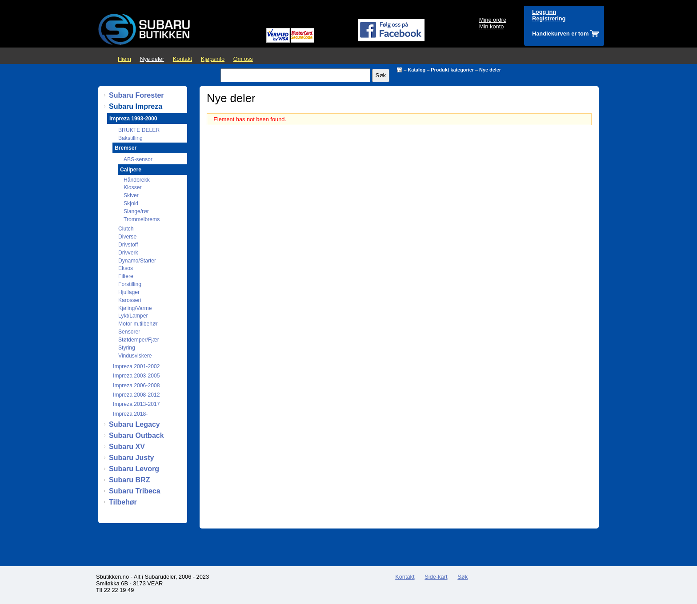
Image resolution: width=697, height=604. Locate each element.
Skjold (131, 203)
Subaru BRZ (129, 480)
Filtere (125, 276)
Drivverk (128, 253)
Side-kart (436, 576)
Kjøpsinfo (212, 59)
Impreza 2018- (130, 414)
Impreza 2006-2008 (136, 385)
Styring (126, 348)
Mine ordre (492, 19)
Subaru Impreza (135, 106)
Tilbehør (123, 502)
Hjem (124, 59)
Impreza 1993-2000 (133, 118)
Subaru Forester (136, 95)
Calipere (130, 170)
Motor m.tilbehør (138, 324)
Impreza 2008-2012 (136, 395)
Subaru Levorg (134, 469)
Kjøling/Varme (135, 308)
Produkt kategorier (452, 69)
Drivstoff (128, 245)
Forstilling (129, 284)
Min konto (491, 26)
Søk (462, 576)
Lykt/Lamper (133, 316)
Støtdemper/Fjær (138, 340)
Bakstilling (130, 138)
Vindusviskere (135, 356)
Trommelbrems (142, 219)
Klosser (133, 187)
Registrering (548, 18)
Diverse (127, 237)
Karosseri (129, 300)
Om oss (243, 59)
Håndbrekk (137, 180)
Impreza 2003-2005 (136, 376)
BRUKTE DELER (139, 130)
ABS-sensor (138, 159)
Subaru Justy (131, 457)
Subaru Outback (136, 435)
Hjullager (129, 292)
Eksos (125, 268)
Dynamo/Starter (137, 261)
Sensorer (129, 332)
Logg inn (544, 11)
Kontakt (182, 59)
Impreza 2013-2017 (136, 404)
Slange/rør (136, 211)
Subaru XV (127, 446)
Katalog (416, 69)
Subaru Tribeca (134, 491)
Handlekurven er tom (560, 33)
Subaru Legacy (134, 424)
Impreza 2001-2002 (136, 366)
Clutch (125, 229)
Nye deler (152, 59)
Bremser (125, 148)
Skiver (131, 195)
